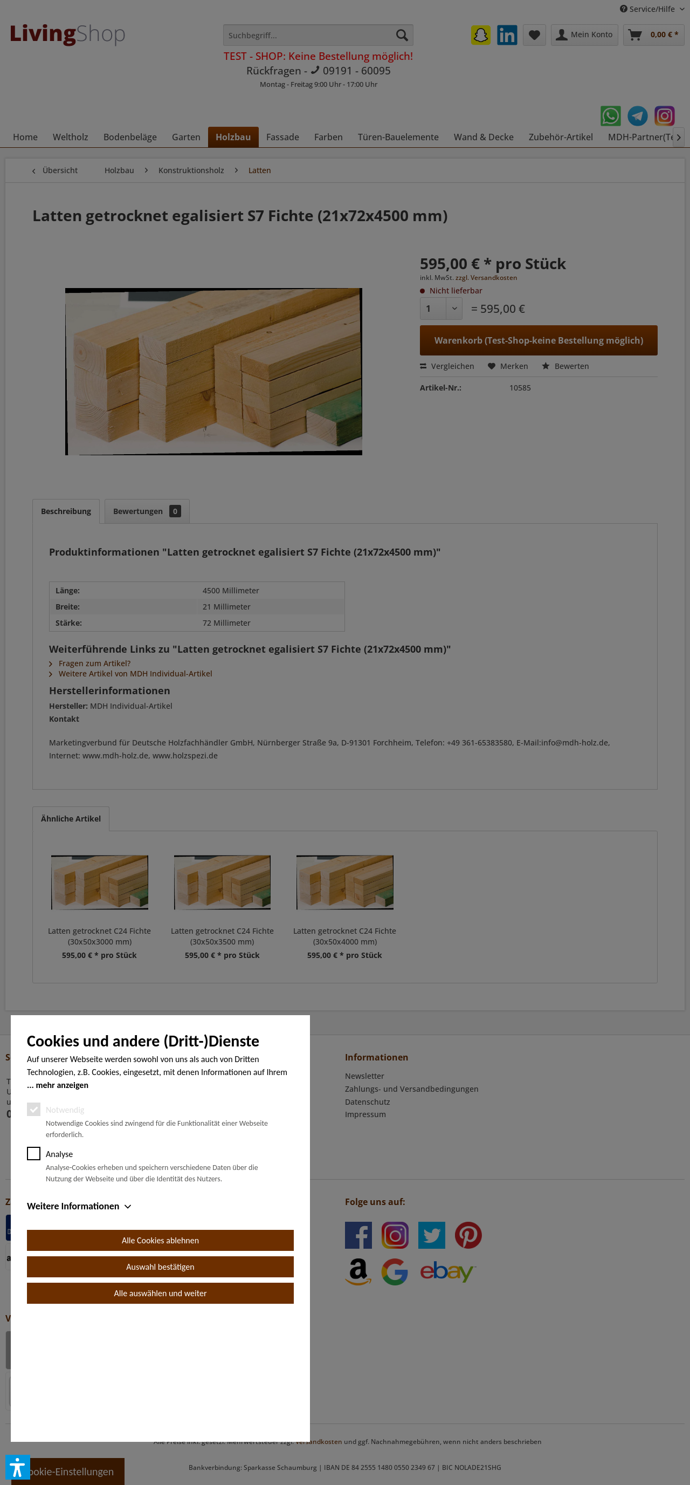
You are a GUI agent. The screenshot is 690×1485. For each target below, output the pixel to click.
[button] (17, 1467)
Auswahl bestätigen (160, 1389)
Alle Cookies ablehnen (160, 1362)
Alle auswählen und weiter (160, 1415)
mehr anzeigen (62, 1207)
